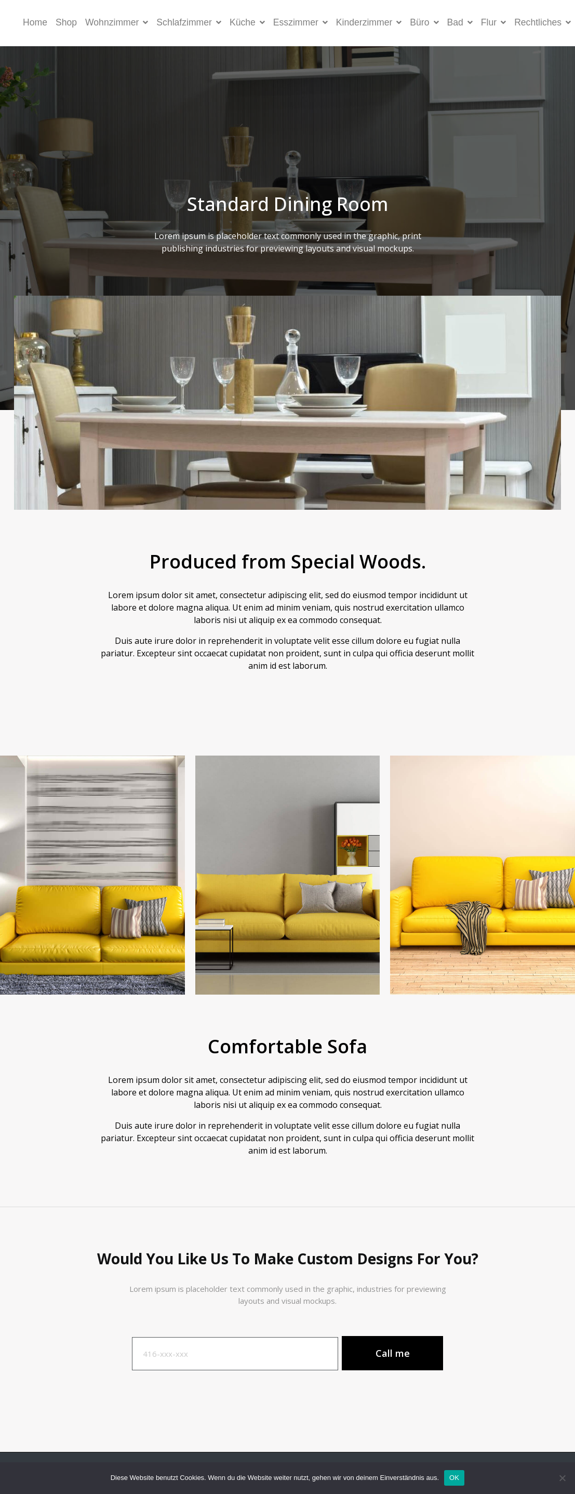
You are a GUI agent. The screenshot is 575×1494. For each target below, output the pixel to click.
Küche (247, 22)
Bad (460, 22)
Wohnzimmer (116, 22)
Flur (493, 22)
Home (35, 22)
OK (454, 1478)
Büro (424, 22)
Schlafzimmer (188, 22)
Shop (66, 22)
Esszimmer (300, 22)
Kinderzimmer (369, 22)
